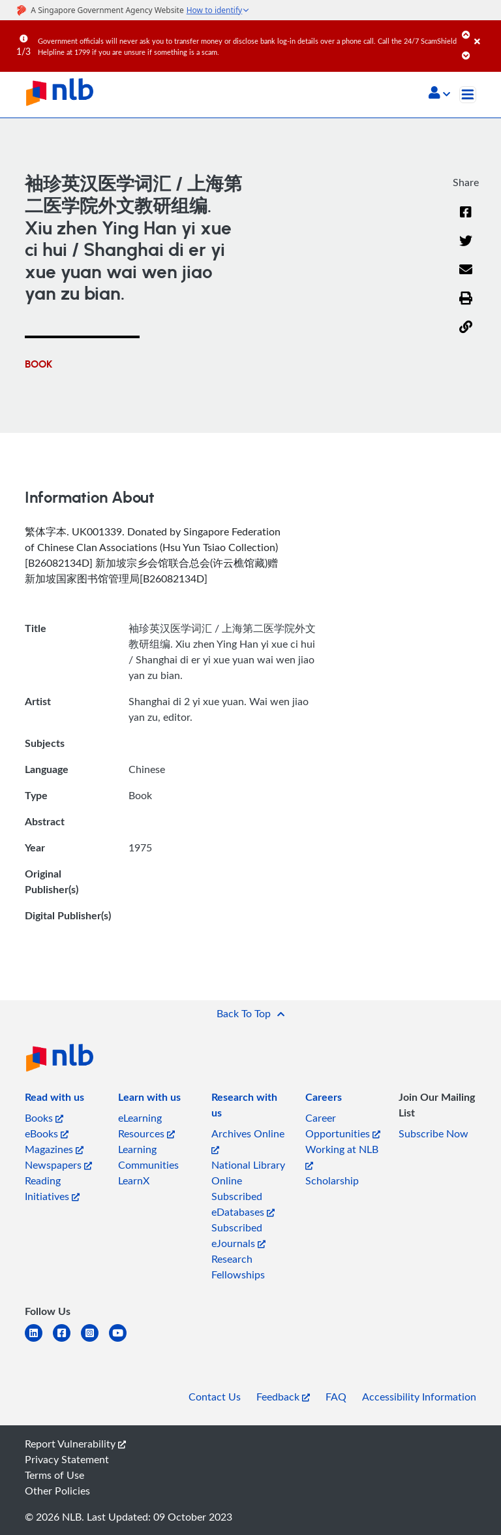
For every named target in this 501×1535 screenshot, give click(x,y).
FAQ (336, 1396)
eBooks (46, 1133)
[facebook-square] (67, 1340)
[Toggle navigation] (467, 94)
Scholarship (332, 1180)
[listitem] (54, 1099)
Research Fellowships (238, 1267)
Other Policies (57, 1490)
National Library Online (248, 1173)
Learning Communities (148, 1157)
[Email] (466, 277)
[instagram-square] (95, 1340)
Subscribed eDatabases (243, 1204)
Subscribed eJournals (238, 1235)
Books (44, 1118)
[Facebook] (466, 220)
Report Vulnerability (75, 1443)
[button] (439, 94)
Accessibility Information (419, 1396)
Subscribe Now (433, 1133)
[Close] (485, 32)
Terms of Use (54, 1475)
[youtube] (123, 1340)
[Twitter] (466, 248)
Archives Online (247, 1140)
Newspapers (58, 1165)
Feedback (283, 1396)
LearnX (133, 1180)
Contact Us (215, 1396)
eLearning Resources (146, 1126)
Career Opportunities (342, 1126)
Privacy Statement (67, 1459)
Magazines (54, 1149)
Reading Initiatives (52, 1188)
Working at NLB (341, 1156)
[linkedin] (39, 1340)
